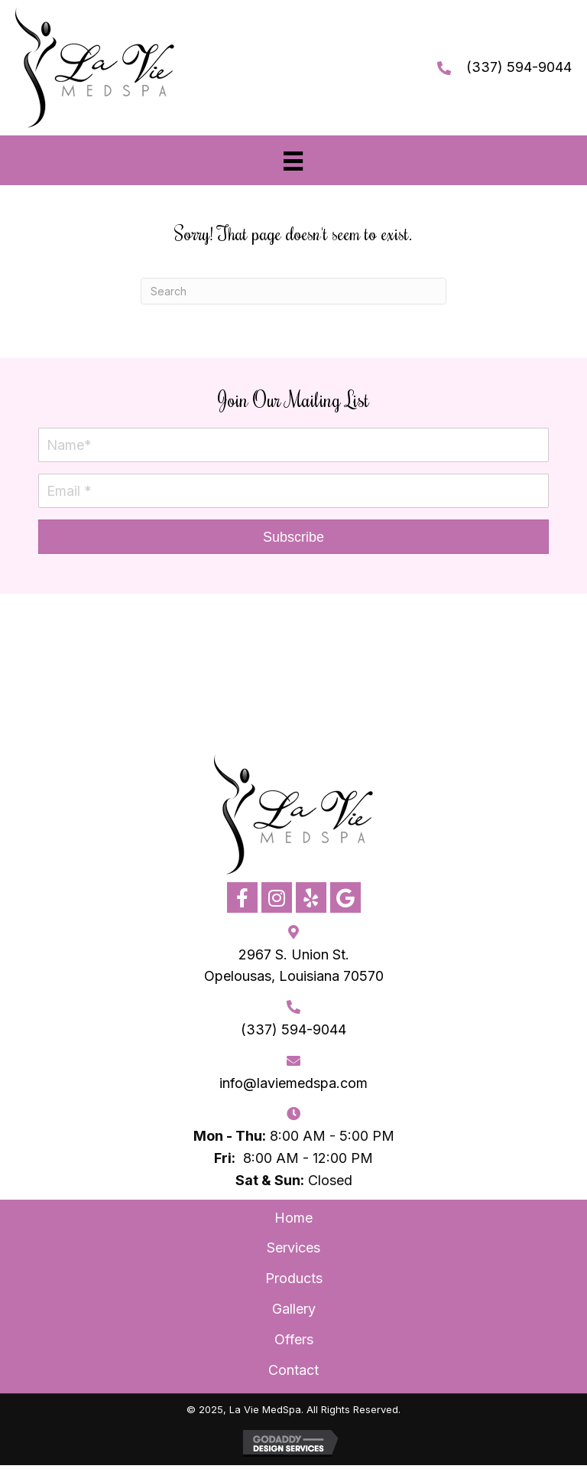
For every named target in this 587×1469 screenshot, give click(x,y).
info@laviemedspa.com (293, 1083)
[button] (293, 537)
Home (293, 1218)
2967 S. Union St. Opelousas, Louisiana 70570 (294, 965)
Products (294, 1278)
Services (293, 1247)
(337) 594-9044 (519, 67)
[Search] (293, 291)
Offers (293, 1339)
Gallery (294, 1309)
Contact (293, 1370)
